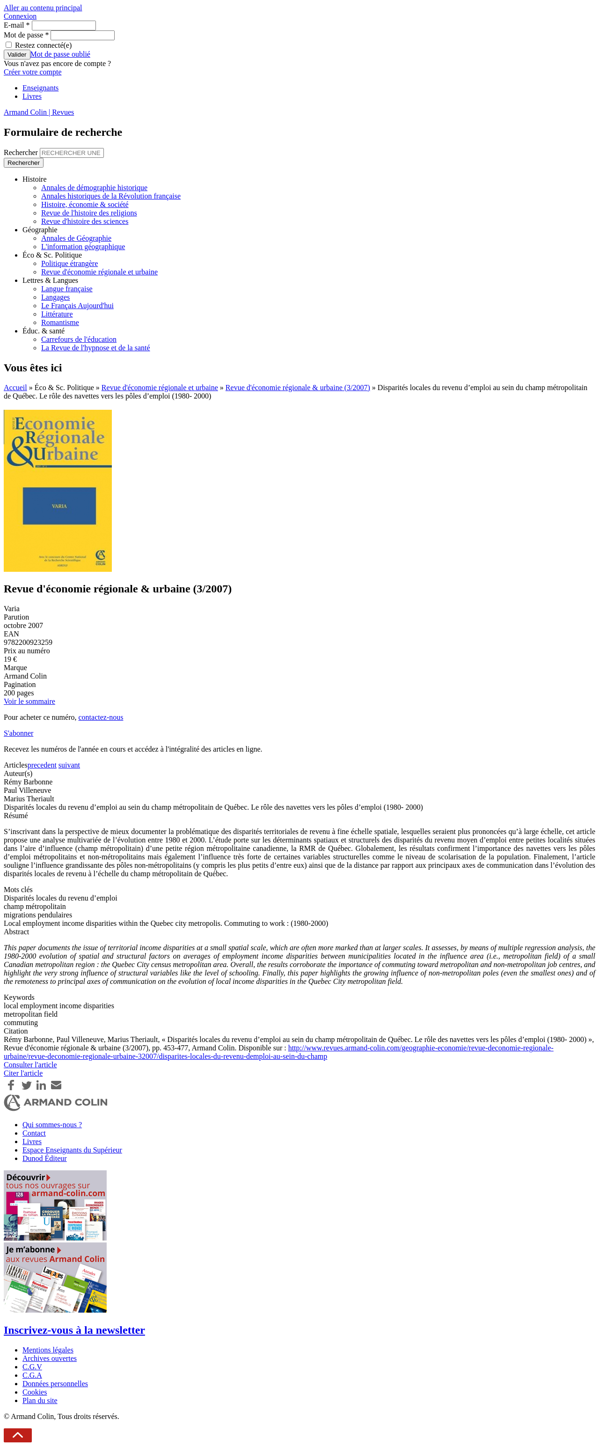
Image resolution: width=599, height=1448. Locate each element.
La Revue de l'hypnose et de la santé (95, 348)
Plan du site (40, 1400)
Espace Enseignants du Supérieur (72, 1150)
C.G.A (32, 1375)
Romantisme (60, 322)
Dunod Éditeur (44, 1158)
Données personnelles (55, 1384)
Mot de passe (26, 35)
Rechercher (22, 152)
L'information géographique (83, 247)
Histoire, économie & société (85, 204)
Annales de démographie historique (94, 188)
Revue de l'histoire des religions (89, 213)
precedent (42, 765)
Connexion (20, 16)
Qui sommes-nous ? (52, 1125)
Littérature (57, 314)
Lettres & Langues (50, 280)
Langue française (67, 289)
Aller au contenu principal (43, 8)
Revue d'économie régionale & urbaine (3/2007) (298, 388)
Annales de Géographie (76, 238)
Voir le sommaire (29, 701)
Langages (55, 297)
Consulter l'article (30, 1065)
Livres (32, 96)
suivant (69, 765)
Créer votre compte (33, 72)
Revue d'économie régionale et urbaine (99, 272)
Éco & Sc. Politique (52, 255)
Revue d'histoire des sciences (84, 221)
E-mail (17, 25)
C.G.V (32, 1367)
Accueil (15, 388)
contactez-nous (100, 717)
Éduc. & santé (43, 331)
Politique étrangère (69, 263)
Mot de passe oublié (60, 54)
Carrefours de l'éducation (79, 339)
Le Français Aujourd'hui (77, 306)
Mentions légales (47, 1350)
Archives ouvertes (49, 1358)
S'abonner (18, 733)
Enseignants (40, 88)
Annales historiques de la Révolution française (111, 196)
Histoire (34, 179)
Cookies (34, 1392)
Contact (34, 1133)
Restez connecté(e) (43, 45)
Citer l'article (23, 1073)
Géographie (40, 230)
